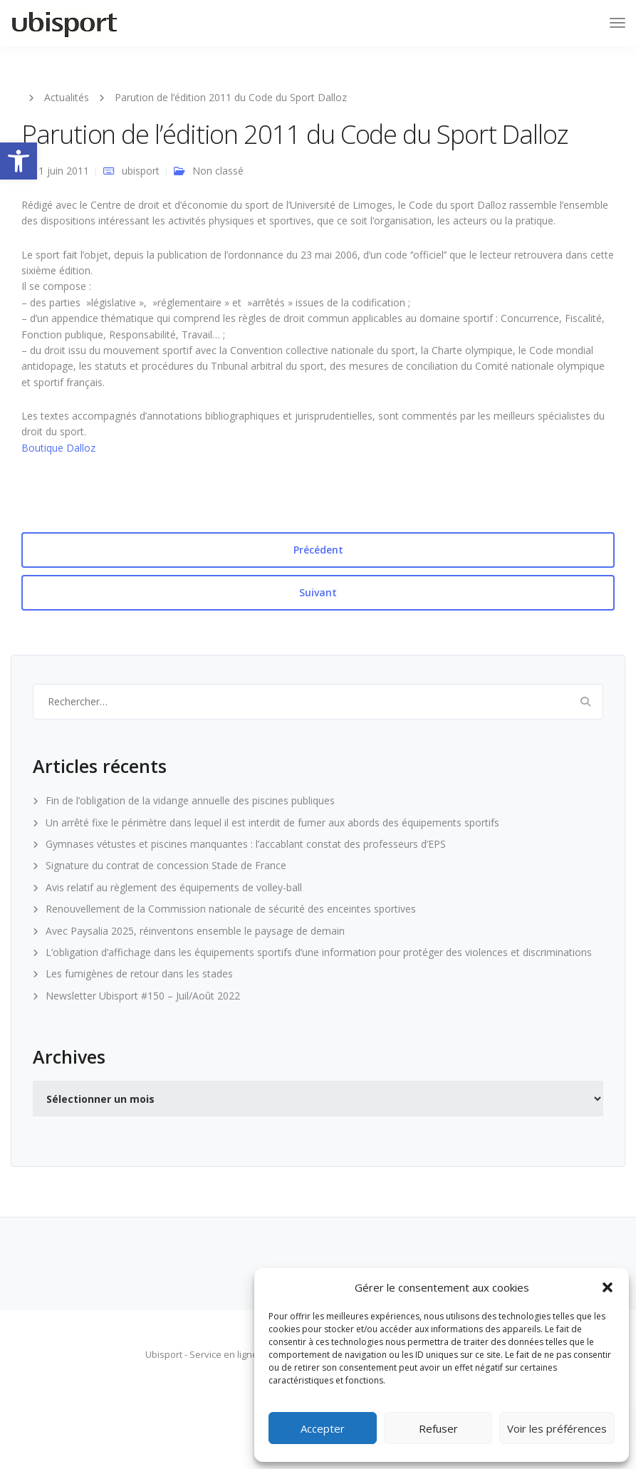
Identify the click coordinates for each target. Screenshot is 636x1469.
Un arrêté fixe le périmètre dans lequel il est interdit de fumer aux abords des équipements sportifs (272, 822)
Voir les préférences (557, 1428)
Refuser (438, 1428)
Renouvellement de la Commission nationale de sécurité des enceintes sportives (231, 908)
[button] (18, 161)
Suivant (318, 592)
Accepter (323, 1428)
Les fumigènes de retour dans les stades (139, 973)
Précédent (318, 549)
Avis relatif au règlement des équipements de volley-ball (174, 887)
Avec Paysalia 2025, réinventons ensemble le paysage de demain (195, 931)
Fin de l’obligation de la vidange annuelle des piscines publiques (190, 800)
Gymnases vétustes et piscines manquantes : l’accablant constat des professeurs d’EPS (246, 844)
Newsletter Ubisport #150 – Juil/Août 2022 (143, 995)
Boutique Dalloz (58, 448)
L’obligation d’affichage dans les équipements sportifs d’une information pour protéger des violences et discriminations (319, 952)
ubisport (141, 170)
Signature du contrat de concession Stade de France (166, 865)
